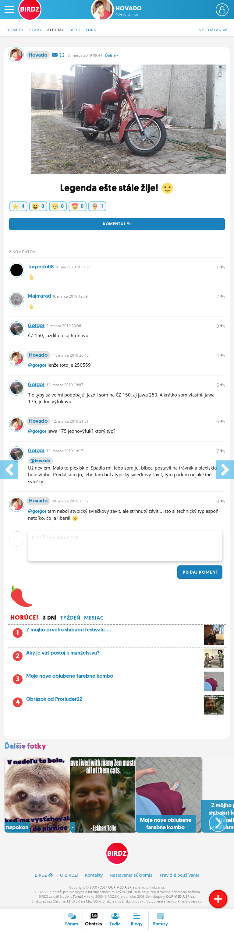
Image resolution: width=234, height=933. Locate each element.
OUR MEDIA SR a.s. (123, 889)
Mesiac (94, 619)
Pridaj (200, 574)
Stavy (35, 30)
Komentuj (117, 223)
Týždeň (70, 619)
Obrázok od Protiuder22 (123, 703)
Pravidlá (180, 877)
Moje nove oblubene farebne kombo (117, 680)
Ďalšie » (112, 55)
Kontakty (94, 877)
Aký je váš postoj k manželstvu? (117, 657)
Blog (74, 30)
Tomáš (78, 898)
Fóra (91, 30)
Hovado (128, 11)
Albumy (55, 30)
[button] (213, 822)
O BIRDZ (69, 877)
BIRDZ (117, 855)
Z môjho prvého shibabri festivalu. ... (117, 633)
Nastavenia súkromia (131, 877)
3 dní (50, 619)
